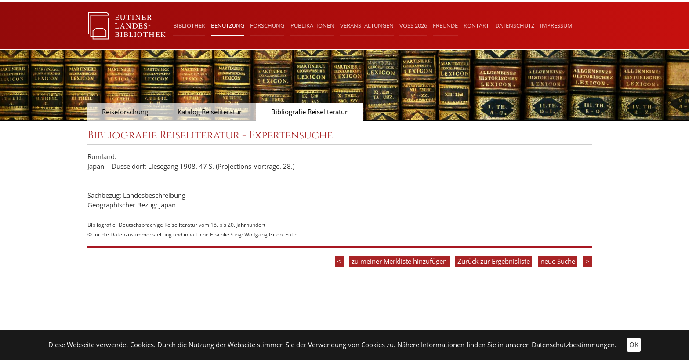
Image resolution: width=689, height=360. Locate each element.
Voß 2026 (413, 25)
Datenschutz (514, 25)
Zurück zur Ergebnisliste (493, 261)
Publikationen (312, 25)
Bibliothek (189, 25)
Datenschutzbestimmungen (573, 344)
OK (633, 344)
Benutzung (227, 25)
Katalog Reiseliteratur (210, 111)
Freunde (445, 25)
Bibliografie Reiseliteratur (309, 111)
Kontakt (476, 25)
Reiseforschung (125, 111)
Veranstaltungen (367, 25)
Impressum (556, 25)
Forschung (267, 25)
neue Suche (557, 261)
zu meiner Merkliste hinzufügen (399, 261)
